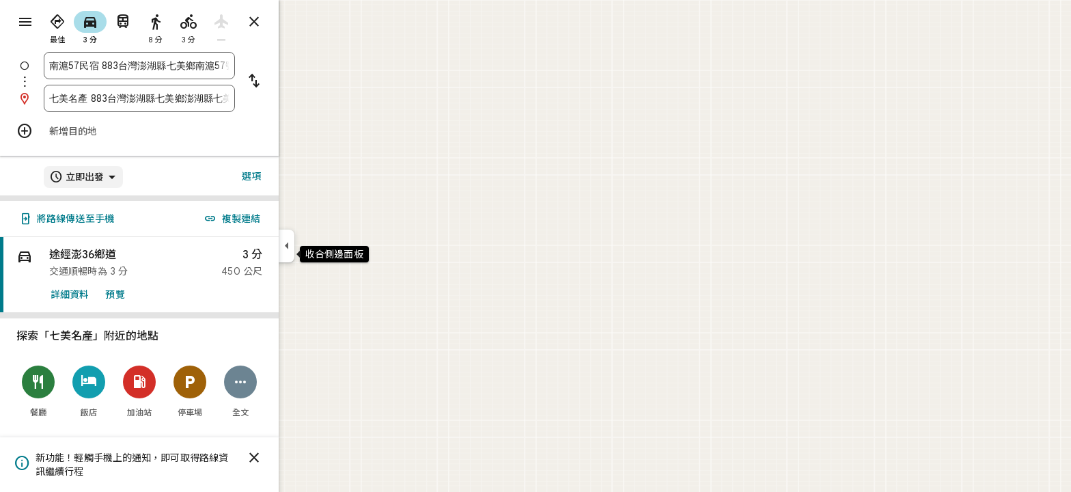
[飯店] (138, 391)
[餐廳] (87, 391)
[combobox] (188, 65)
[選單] (24, 23)
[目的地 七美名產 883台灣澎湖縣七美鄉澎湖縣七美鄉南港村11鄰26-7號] (188, 98)
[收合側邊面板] (336, 246)
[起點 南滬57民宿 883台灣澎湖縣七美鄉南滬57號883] (188, 65)
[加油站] (188, 391)
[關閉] (303, 458)
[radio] (106, 26)
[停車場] (239, 391)
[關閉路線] (303, 21)
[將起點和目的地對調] (303, 82)
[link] (188, 275)
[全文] (289, 391)
